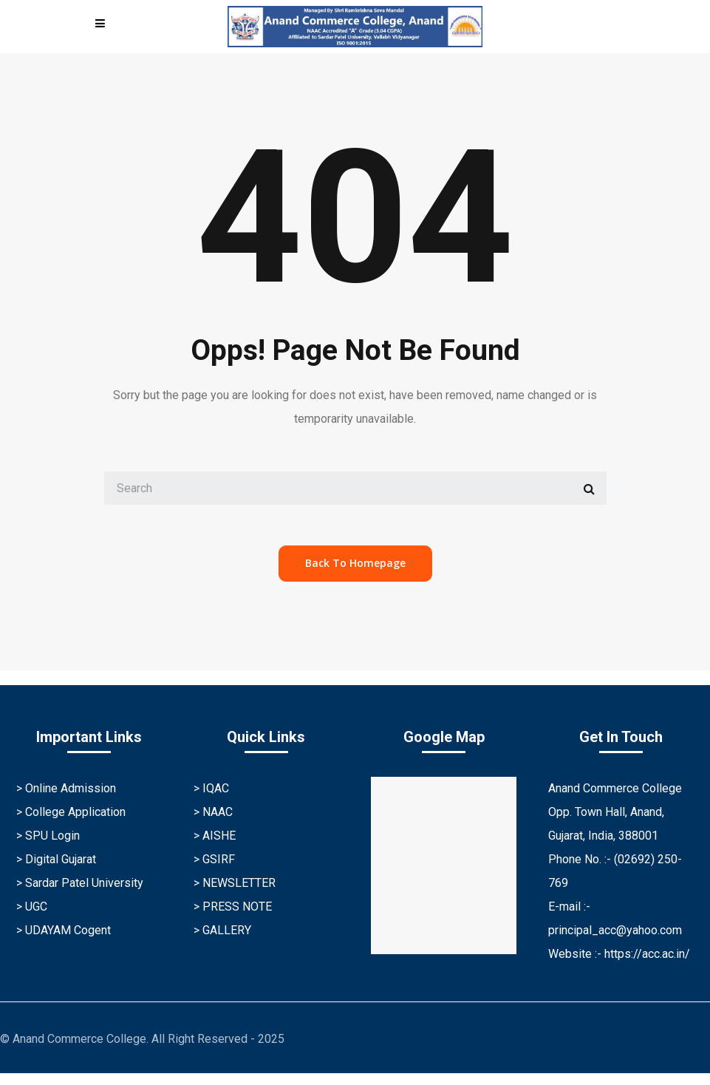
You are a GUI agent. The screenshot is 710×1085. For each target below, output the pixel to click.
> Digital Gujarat (56, 859)
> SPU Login (48, 836)
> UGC (31, 906)
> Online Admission (66, 788)
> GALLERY (222, 930)
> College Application (71, 812)
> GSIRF (214, 859)
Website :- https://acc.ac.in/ (619, 954)
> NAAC (213, 812)
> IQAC (211, 788)
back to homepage (355, 563)
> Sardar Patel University (79, 883)
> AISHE (215, 836)
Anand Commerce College (615, 788)
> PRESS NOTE (233, 906)
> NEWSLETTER (235, 883)
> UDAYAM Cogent (63, 930)
